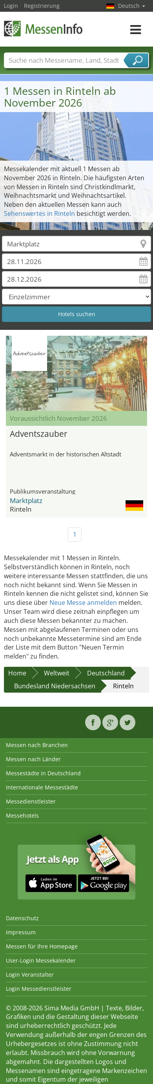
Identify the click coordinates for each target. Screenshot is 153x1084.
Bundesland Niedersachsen (54, 686)
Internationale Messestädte (42, 787)
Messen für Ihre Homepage (42, 946)
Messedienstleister (31, 801)
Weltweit (56, 673)
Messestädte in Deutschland (43, 773)
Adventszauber (38, 433)
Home (17, 673)
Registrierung (42, 5)
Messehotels (22, 815)
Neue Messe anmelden (83, 602)
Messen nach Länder (33, 759)
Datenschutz (22, 918)
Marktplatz (26, 500)
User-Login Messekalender (41, 960)
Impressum (21, 932)
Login (11, 5)
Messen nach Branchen (37, 745)
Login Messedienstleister (38, 988)
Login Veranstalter (30, 974)
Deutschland (106, 673)
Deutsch (131, 5)
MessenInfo (43, 28)
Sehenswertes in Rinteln (39, 213)
